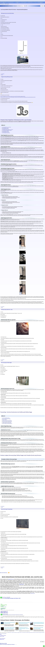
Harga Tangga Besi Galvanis (5, 131)
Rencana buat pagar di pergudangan (6, 509)
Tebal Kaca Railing (4, 419)
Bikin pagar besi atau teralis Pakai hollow (7, 13)
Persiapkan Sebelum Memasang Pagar (7, 420)
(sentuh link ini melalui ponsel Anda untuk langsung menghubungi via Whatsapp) (12, 614)
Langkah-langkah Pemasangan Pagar (6, 422)
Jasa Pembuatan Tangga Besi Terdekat (7, 130)
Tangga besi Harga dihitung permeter (7, 76)
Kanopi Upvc (21, 584)
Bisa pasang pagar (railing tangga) (6, 362)
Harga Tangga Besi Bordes (5, 128)
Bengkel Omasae (11, 579)
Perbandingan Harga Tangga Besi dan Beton (7, 129)
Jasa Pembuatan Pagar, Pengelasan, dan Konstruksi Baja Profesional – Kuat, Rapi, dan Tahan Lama (24, 628)
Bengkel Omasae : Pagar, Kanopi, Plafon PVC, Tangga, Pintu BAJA (21, 3)
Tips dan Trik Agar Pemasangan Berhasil (7, 423)
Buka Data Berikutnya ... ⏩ (4, 572)
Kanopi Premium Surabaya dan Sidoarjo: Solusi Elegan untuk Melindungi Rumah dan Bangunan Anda (39, 623)
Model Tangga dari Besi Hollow (6, 132)
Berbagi (2, 74)
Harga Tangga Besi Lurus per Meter (6, 127)
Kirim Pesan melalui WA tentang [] (11, 598)
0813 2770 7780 (4, 606)
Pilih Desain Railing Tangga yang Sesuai (7, 421)
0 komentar (2, 306)
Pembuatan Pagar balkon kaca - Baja (6, 309)
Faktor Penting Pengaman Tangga (6, 418)
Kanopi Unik (32, 593)
